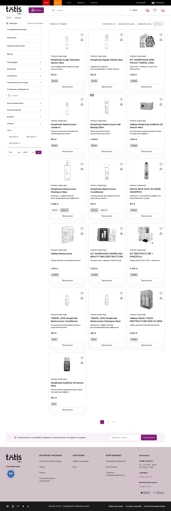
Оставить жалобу (134, 506)
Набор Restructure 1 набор (67, 247)
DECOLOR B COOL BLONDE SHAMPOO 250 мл (146, 182)
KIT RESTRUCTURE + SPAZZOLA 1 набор (146, 247)
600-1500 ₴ (31, 137)
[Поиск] (53, 10)
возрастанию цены (127, 24)
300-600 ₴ (13, 137)
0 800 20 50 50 (145, 477)
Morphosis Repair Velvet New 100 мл (106, 53)
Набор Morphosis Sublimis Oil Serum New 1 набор (146, 118)
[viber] (18, 506)
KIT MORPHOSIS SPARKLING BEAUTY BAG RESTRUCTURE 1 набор (106, 247)
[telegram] (23, 506)
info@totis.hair (145, 486)
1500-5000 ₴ (14, 143)
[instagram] (7, 506)
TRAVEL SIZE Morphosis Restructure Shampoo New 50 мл (106, 311)
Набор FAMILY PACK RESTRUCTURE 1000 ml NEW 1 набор (146, 311)
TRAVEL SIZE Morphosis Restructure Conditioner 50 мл (67, 311)
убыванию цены (144, 24)
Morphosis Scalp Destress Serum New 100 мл (67, 53)
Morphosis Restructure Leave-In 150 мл (67, 118)
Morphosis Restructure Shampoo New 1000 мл (67, 182)
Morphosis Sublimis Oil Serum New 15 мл (67, 376)
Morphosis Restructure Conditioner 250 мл (106, 182)
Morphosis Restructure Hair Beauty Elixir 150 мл (106, 118)
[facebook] (12, 506)
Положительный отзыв (154, 506)
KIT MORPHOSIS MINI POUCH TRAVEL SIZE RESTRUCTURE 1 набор (146, 53)
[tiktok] (28, 506)
